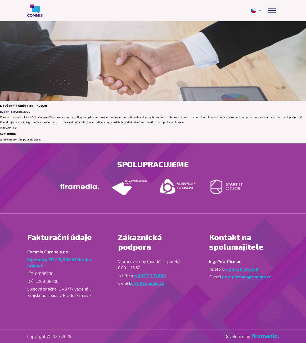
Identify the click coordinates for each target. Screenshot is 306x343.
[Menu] (272, 10)
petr (6, 111)
